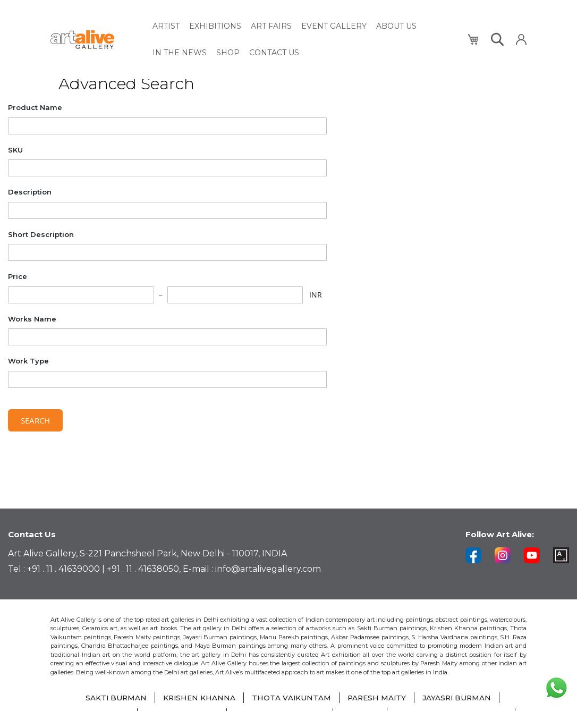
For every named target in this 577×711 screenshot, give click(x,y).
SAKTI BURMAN (113, 697)
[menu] (304, 38)
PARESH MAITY (377, 697)
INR (315, 295)
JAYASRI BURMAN (459, 697)
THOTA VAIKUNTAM (290, 697)
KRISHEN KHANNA (198, 697)
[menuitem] (166, 25)
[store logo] (95, 38)
